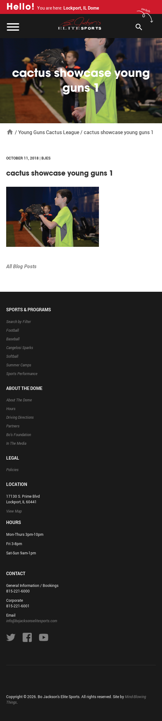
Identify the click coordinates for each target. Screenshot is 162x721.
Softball (12, 356)
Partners (12, 425)
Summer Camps (18, 364)
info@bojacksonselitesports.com (31, 620)
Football (12, 330)
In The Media (16, 443)
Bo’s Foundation (18, 434)
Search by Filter (18, 321)
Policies (12, 469)
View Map (14, 511)
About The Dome (19, 399)
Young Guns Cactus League (48, 132)
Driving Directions (20, 417)
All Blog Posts (21, 266)
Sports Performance (21, 373)
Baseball (12, 338)
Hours (10, 408)
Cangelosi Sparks (19, 347)
